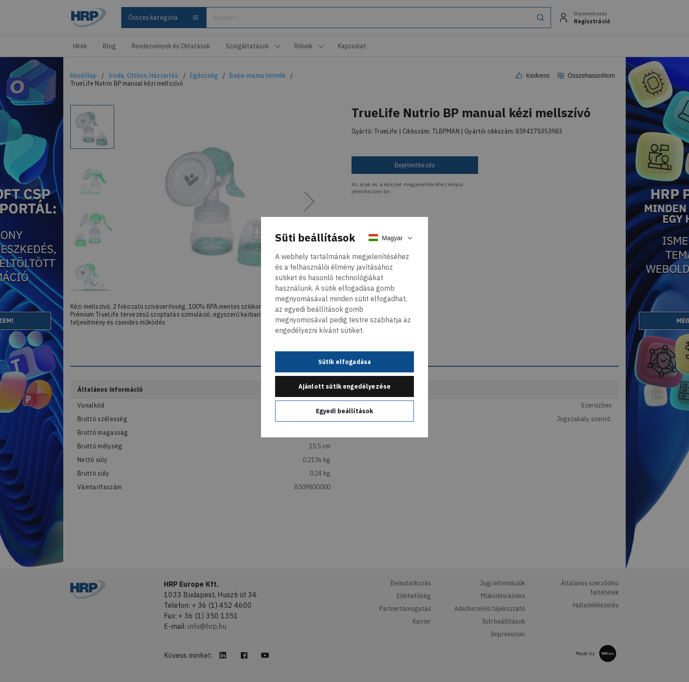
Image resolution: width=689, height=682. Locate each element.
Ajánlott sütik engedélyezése (344, 386)
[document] (344, 327)
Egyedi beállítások (345, 411)
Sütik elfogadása (344, 362)
